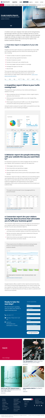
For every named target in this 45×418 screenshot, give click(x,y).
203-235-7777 (10, 315)
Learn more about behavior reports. (14, 209)
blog (43, 5)
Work (21, 2)
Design (16, 5)
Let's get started (32, 332)
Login (25, 406)
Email (20, 5)
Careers (36, 2)
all (5, 5)
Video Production (5, 408)
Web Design (4, 409)
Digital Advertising (17, 401)
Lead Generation (17, 407)
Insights (26, 2)
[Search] (32, 399)
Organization (30, 308)
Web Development (32, 5)
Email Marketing (17, 406)
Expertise (14, 2)
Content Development (4, 406)
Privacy (30, 415)
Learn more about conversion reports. (14, 277)
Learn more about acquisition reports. (14, 147)
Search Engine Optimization (16, 400)
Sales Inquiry (26, 401)
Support (25, 403)
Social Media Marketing (16, 404)
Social (27, 5)
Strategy (3, 399)
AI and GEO (16, 410)
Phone (28, 316)
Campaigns (4, 402)
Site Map (42, 415)
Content (12, 5)
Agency (31, 2)
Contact (41, 2)
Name (28, 304)
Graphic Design (5, 403)
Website (29, 320)
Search (23, 5)
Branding (8, 5)
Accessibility (37, 415)
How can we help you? (32, 324)
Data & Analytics (17, 409)
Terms (33, 415)
